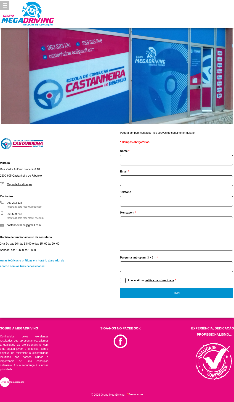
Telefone (125, 192)
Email (124, 171)
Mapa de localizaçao (19, 184)
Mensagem (128, 212)
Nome (124, 151)
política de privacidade (159, 280)
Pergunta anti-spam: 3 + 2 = (139, 257)
